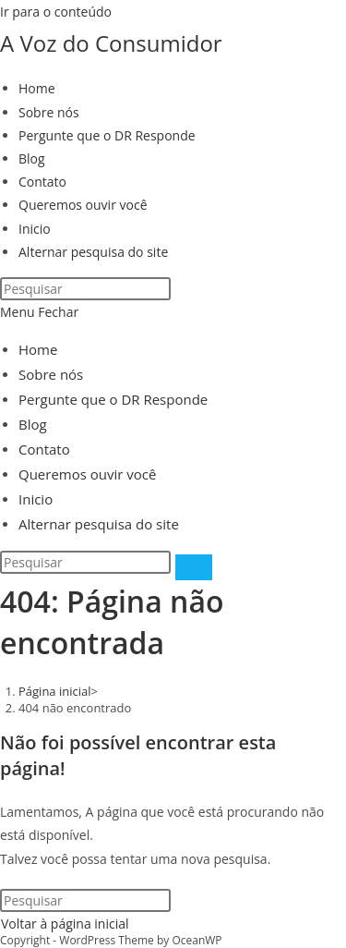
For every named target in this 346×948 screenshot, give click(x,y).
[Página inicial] (54, 691)
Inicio (35, 499)
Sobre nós (50, 374)
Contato (44, 449)
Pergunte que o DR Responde (113, 399)
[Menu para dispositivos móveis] (39, 312)
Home (37, 349)
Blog (32, 424)
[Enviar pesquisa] (193, 567)
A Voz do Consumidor (111, 43)
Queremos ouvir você (87, 474)
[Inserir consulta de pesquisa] (85, 288)
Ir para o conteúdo (56, 11)
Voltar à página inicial (65, 923)
